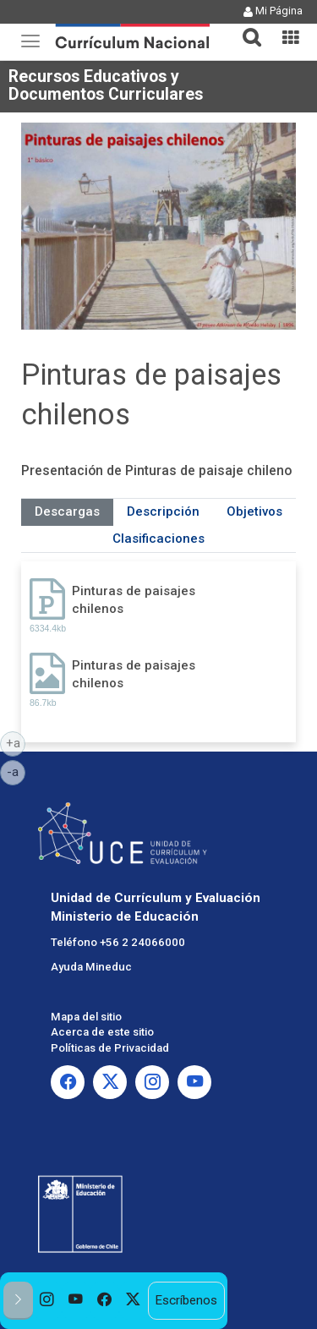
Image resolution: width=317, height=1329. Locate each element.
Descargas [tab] (67, 511)
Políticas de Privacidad (110, 1048)
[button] (245, 27)
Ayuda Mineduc (91, 966)
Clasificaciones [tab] (158, 538)
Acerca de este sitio (102, 1031)
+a (16, 742)
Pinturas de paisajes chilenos (133, 599)
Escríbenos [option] (186, 1300)
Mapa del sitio (86, 1016)
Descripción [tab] (163, 511)
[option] (47, 1301)
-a (16, 771)
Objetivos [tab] (254, 511)
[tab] (245, 27)
